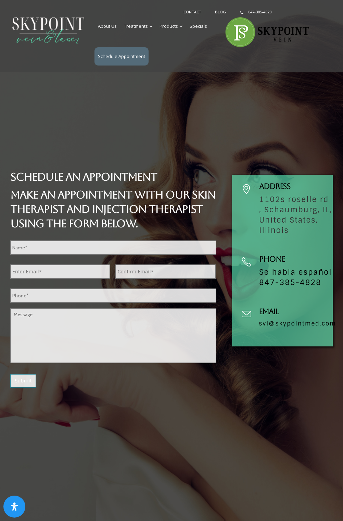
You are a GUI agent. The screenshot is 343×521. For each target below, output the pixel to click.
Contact (192, 12)
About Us (107, 26)
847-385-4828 (255, 12)
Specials (198, 26)
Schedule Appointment (121, 56)
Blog (220, 12)
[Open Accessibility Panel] (14, 507)
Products (169, 26)
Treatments (136, 26)
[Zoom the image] (48, 21)
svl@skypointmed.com (297, 323)
